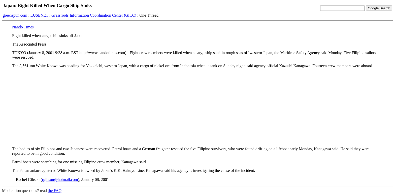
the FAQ (54, 190)
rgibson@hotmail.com (60, 179)
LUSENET (39, 15)
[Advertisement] (197, 107)
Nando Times (23, 27)
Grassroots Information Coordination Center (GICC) (93, 15)
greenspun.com (15, 15)
